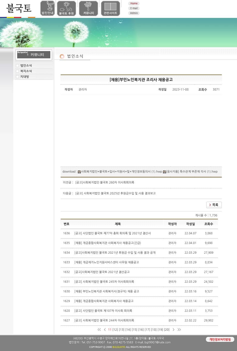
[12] (115, 329)
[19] (160, 329)
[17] (147, 329)
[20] (167, 329)
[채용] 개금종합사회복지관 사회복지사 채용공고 (104, 301)
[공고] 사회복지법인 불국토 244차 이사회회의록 (104, 320)
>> (179, 329)
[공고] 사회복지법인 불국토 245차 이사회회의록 (104, 281)
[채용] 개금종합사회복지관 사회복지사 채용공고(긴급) (108, 243)
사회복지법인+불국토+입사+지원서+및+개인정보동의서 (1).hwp (120, 171)
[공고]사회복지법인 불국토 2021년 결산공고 (102, 272)
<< (99, 329)
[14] (128, 329)
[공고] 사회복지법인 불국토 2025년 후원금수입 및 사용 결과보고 (115, 193)
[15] (134, 329)
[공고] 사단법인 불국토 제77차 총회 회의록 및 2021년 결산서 (113, 233)
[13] (121, 329)
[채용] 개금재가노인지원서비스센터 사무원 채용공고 (107, 262)
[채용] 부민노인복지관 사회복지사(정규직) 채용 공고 (107, 291)
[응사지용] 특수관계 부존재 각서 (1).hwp (190, 171)
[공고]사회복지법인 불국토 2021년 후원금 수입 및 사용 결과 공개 (115, 252)
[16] (141, 329)
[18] (154, 329)
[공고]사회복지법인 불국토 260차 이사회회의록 (104, 182)
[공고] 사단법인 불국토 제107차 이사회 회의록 (103, 310)
